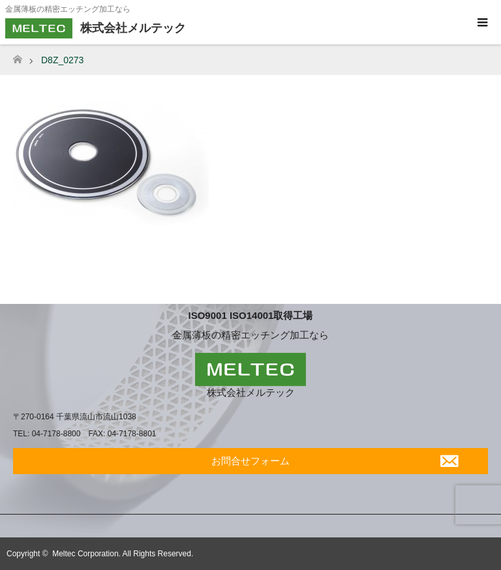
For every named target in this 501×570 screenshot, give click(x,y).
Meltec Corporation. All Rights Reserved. (122, 553)
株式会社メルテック (251, 392)
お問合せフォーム (250, 460)
